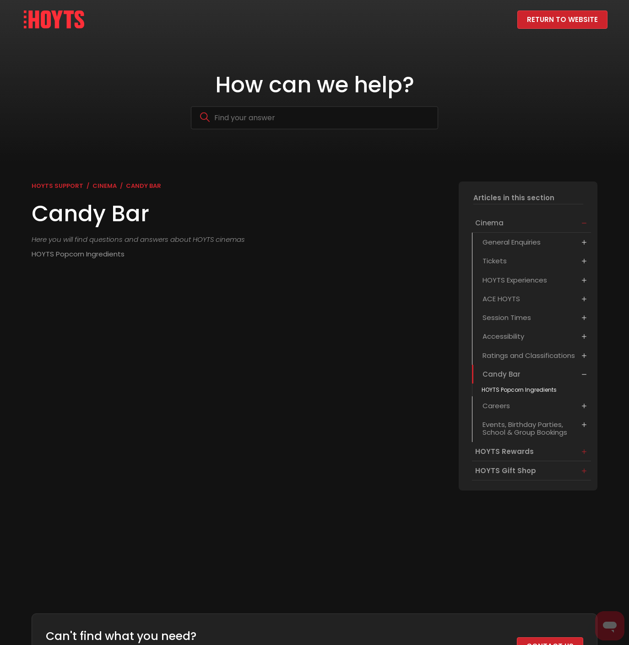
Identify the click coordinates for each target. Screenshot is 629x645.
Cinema (104, 185)
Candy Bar (143, 185)
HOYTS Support (57, 185)
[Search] (314, 117)
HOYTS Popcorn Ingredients (516, 392)
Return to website (562, 19)
